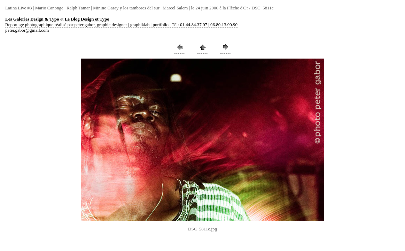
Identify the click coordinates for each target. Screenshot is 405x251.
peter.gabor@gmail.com (27, 30)
